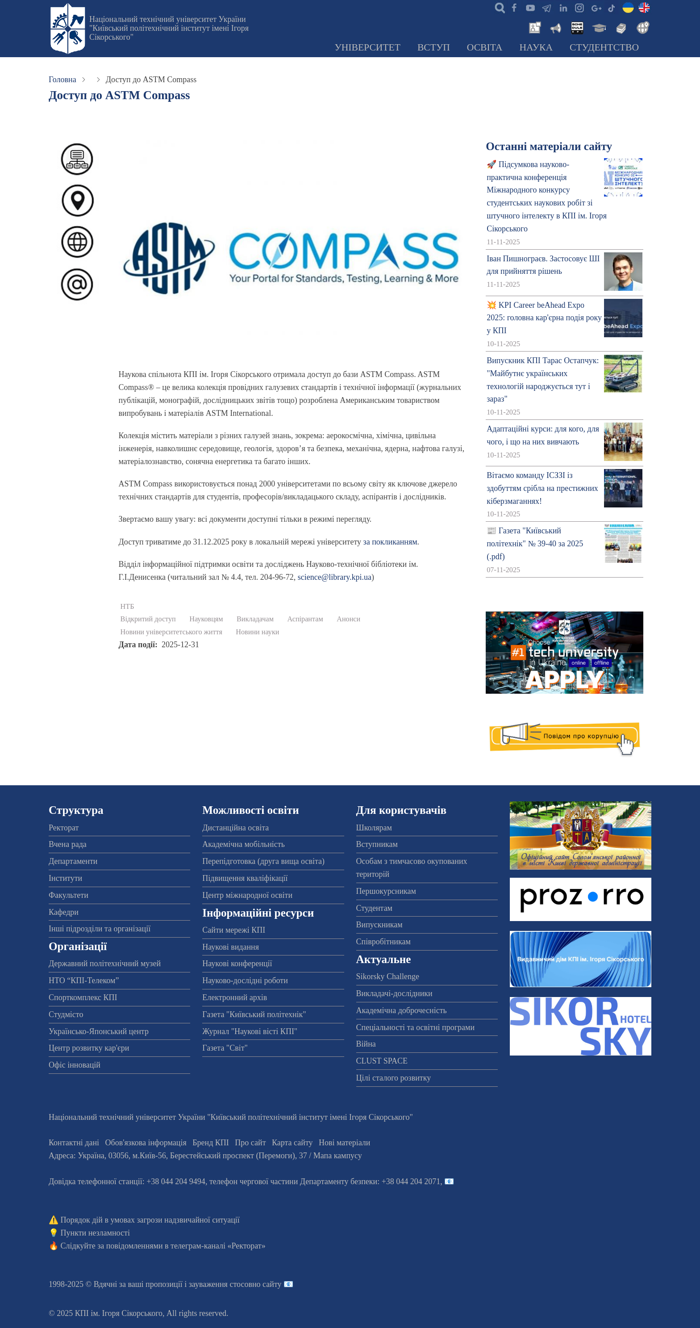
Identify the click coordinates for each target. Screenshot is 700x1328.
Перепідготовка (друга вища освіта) (263, 861)
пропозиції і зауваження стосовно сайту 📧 (219, 1284)
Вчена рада (68, 844)
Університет (367, 47)
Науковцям (206, 619)
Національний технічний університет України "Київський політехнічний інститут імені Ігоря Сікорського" (169, 28)
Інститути (65, 878)
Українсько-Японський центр (99, 1031)
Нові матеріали (344, 1142)
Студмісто (66, 1014)
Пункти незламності (95, 1232)
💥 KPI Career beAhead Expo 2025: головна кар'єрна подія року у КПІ (544, 318)
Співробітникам (383, 941)
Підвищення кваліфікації (245, 878)
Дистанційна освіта (235, 827)
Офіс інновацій (74, 1064)
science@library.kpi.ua (334, 577)
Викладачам (255, 619)
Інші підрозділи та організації (99, 928)
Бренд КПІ (210, 1142)
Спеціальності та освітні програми (415, 1027)
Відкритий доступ (148, 619)
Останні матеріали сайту (549, 146)
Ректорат (64, 827)
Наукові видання (230, 947)
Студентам (374, 908)
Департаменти (73, 861)
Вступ (433, 47)
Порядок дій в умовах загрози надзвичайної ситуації (150, 1219)
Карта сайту (292, 1142)
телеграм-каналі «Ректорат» (218, 1245)
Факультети (68, 895)
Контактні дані (74, 1142)
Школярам (374, 827)
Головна (62, 79)
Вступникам (377, 844)
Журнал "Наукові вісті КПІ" (249, 1031)
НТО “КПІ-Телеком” (84, 980)
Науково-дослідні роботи (245, 980)
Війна (366, 1043)
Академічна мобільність (243, 844)
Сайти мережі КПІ (233, 930)
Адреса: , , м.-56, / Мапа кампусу (205, 1155)
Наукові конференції (237, 963)
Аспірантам (305, 619)
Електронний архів (234, 997)
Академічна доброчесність (401, 1010)
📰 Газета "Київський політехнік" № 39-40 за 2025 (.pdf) (535, 543)
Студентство (604, 47)
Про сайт (250, 1142)
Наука (536, 47)
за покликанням (390, 541)
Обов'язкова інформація (146, 1142)
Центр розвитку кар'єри (89, 1047)
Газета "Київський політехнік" (254, 1014)
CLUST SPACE (382, 1060)
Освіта (485, 47)
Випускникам (379, 924)
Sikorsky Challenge (388, 976)
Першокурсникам (386, 891)
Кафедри (64, 912)
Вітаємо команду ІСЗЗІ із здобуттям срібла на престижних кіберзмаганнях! (542, 488)
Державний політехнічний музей (105, 963)
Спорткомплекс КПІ (83, 997)
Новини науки (257, 632)
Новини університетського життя (171, 632)
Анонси (348, 619)
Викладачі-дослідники (394, 993)
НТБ (127, 607)
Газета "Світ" (225, 1047)
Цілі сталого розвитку (393, 1077)
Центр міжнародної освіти (247, 895)
